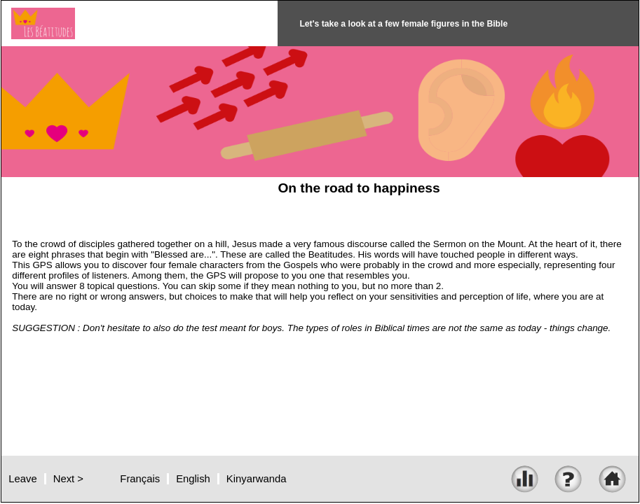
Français (140, 478)
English (193, 478)
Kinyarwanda (256, 478)
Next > (68, 478)
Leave (22, 478)
